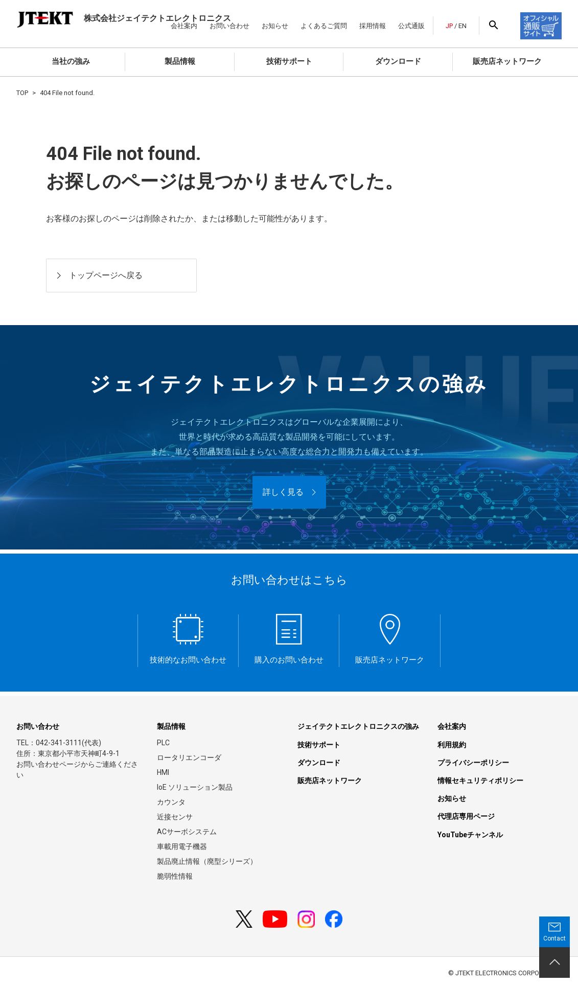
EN (462, 26)
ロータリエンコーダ (189, 757)
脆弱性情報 (175, 876)
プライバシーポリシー (473, 763)
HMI (163, 772)
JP (449, 26)
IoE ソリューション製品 (195, 787)
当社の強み (71, 61)
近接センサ (175, 817)
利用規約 (451, 745)
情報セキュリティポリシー (480, 780)
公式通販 (411, 26)
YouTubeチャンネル (470, 835)
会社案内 (451, 726)
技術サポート (289, 61)
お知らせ (275, 26)
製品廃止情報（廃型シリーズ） (207, 861)
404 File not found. (67, 93)
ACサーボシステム (187, 832)
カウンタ (171, 802)
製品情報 (180, 61)
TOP (22, 93)
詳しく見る (283, 492)
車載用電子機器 (182, 846)
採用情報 (372, 26)
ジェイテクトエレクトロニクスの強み (358, 726)
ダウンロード (398, 61)
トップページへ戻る (106, 275)
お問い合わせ (37, 726)
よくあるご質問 (323, 26)
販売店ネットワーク (507, 61)
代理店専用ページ (466, 816)
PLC (163, 743)
